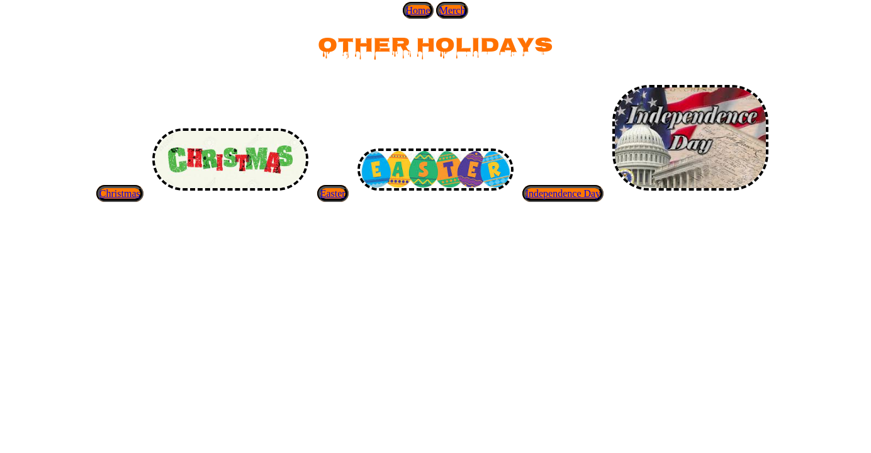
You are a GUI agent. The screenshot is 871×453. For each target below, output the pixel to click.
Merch (452, 10)
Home (418, 10)
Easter (333, 193)
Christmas (119, 193)
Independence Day (563, 193)
